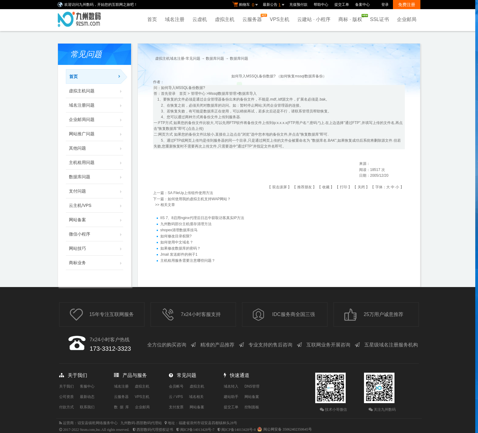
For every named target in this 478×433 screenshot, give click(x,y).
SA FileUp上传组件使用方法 (190, 193)
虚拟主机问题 (96, 90)
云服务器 (253, 18)
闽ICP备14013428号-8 (238, 429)
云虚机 (199, 19)
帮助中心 (321, 4)
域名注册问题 (96, 105)
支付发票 (176, 407)
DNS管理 (251, 386)
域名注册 (174, 19)
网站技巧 (96, 248)
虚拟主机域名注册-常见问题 (177, 58)
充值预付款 (298, 4)
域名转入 (231, 386)
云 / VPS (176, 397)
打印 (343, 187)
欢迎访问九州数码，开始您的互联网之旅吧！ (100, 4)
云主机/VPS (96, 205)
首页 (152, 19)
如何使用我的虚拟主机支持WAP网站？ (199, 199)
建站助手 (231, 397)
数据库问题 (96, 176)
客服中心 (87, 386)
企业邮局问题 (96, 119)
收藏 (326, 187)
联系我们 (87, 407)
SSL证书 (379, 19)
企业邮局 (406, 19)
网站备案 (96, 219)
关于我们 (66, 386)
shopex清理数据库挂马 (179, 230)
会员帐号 (176, 386)
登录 (385, 4)
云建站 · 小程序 (313, 19)
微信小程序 (96, 234)
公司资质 (66, 397)
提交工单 (341, 4)
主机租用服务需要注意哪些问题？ (187, 260)
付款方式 (66, 407)
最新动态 (87, 397)
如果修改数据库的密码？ (180, 248)
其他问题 (96, 148)
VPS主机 (279, 19)
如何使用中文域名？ (176, 242)
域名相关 (196, 397)
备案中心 (362, 4)
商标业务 (96, 262)
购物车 (246, 5)
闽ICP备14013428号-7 (197, 429)
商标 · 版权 (351, 18)
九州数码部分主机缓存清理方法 (186, 224)
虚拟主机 (224, 19)
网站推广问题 (96, 133)
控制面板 (251, 407)
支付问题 (96, 191)
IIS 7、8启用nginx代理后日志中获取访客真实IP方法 (202, 218)
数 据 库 (121, 407)
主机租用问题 (96, 162)
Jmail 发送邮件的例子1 (179, 254)
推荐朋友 (304, 187)
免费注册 (406, 4)
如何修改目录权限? (176, 236)
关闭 (361, 187)
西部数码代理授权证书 (155, 429)
